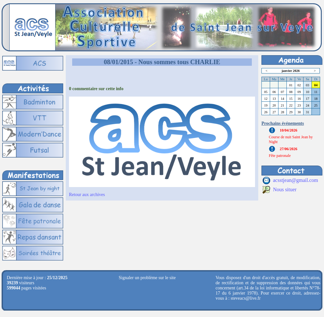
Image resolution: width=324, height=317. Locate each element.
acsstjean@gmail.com (295, 180)
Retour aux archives (87, 194)
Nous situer (284, 189)
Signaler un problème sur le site (147, 277)
